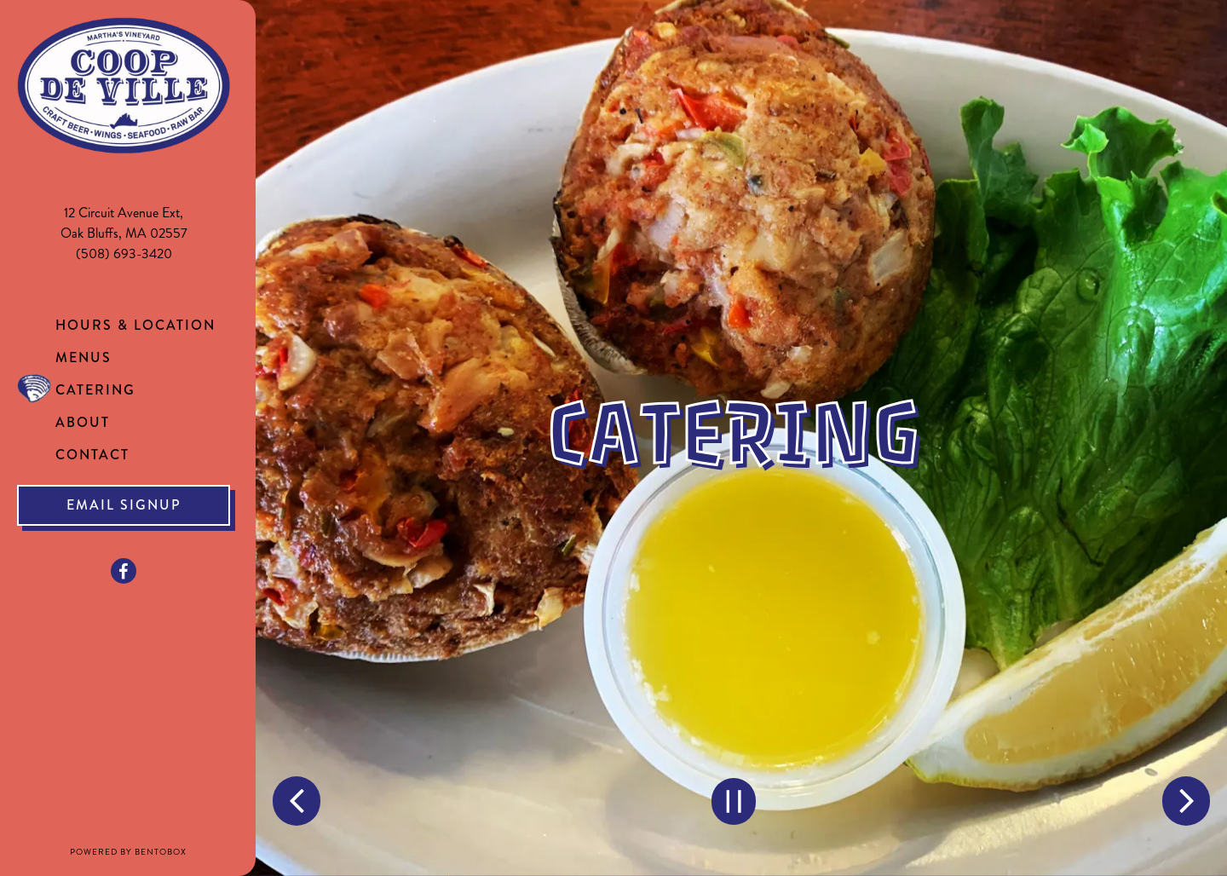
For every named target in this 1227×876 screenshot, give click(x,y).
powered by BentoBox (163, 851)
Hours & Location (135, 325)
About (82, 422)
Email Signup (123, 505)
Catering (95, 390)
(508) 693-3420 (124, 253)
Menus (83, 357)
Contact (92, 454)
